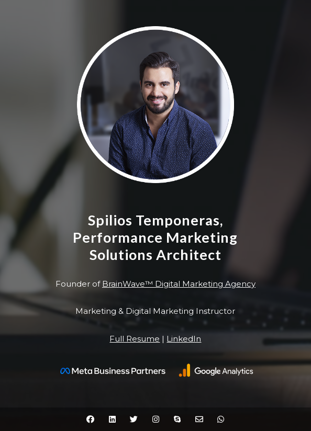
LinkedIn (183, 339)
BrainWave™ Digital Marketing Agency (179, 284)
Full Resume (134, 339)
